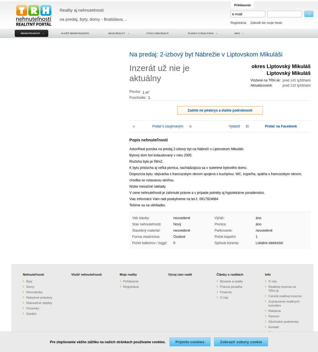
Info (268, 274)
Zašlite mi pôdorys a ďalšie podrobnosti (220, 110)
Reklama (274, 311)
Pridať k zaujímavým (167, 126)
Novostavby (34, 292)
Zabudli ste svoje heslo (266, 22)
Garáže (31, 313)
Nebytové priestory (39, 297)
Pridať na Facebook (281, 126)
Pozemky (32, 308)
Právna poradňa (231, 286)
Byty (29, 281)
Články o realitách (230, 274)
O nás (224, 297)
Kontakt (273, 327)
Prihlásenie (131, 281)
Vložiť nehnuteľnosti (86, 274)
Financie (226, 292)
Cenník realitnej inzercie (285, 296)
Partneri (273, 316)
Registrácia (238, 22)
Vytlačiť (234, 126)
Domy (30, 286)
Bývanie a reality (231, 281)
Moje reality (128, 274)
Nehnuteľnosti (33, 274)
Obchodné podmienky (283, 321)
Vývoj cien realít (180, 274)
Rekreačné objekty (39, 303)
